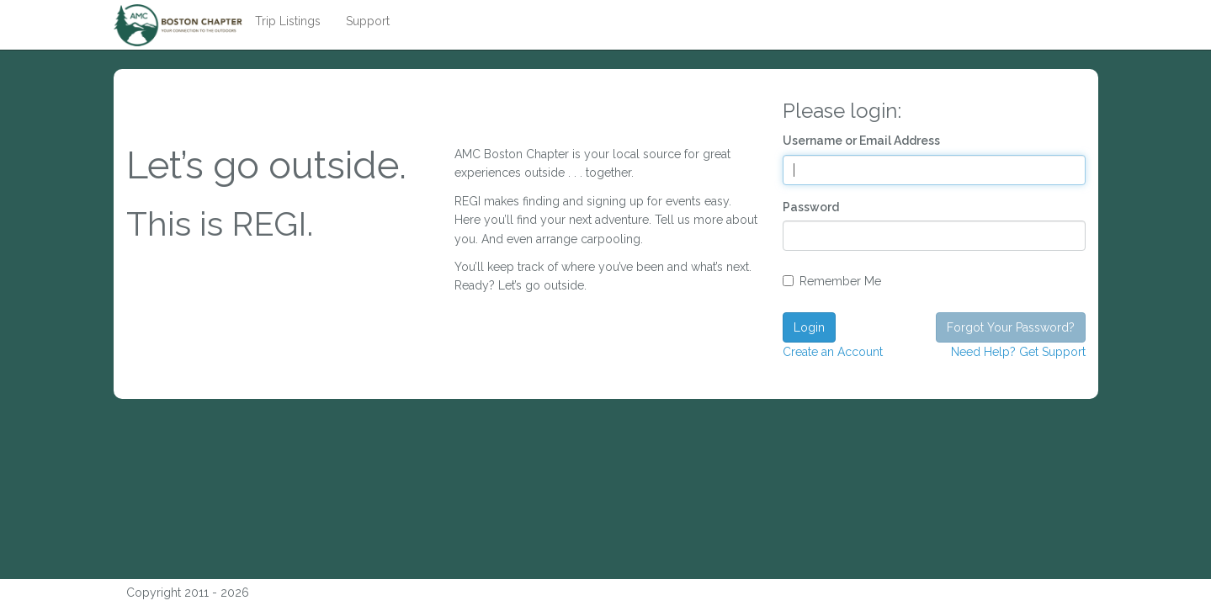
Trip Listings (288, 21)
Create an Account (833, 352)
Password (811, 207)
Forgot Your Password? (1011, 327)
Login (809, 327)
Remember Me (832, 281)
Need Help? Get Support (1018, 352)
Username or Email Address (861, 140)
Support (368, 21)
